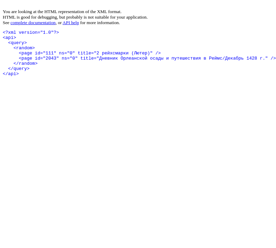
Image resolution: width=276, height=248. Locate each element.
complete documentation (33, 22)
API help (70, 22)
